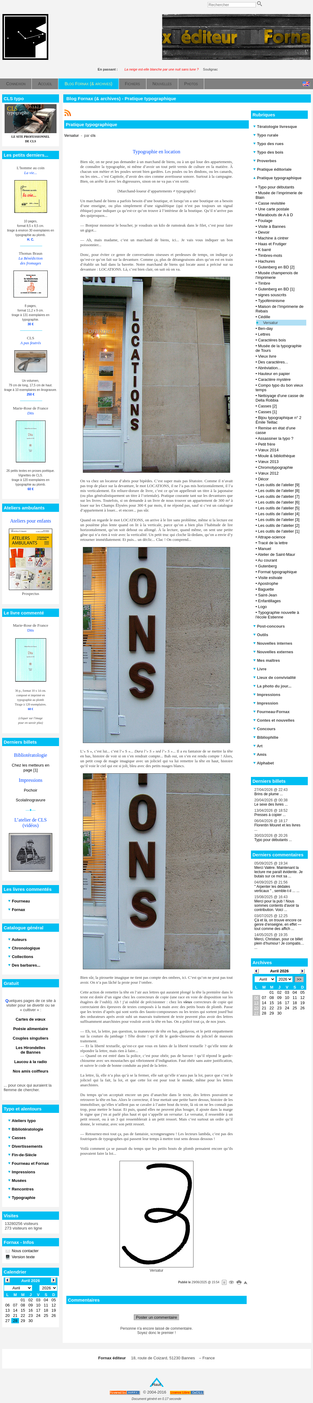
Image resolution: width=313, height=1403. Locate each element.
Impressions (266, 694)
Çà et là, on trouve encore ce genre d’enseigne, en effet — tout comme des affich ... (277, 924)
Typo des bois (268, 152)
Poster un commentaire (156, 1317)
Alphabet (263, 763)
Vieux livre (267, 356)
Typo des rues (268, 143)
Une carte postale (273, 209)
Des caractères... (273, 362)
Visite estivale (270, 577)
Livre (260, 669)
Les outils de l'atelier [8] (278, 490)
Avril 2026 (279, 971)
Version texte (23, 1257)
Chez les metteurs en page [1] (31, 767)
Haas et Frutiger (272, 244)
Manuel (264, 548)
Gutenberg (267, 566)
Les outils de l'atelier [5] (278, 508)
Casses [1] (267, 412)
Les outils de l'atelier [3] (278, 519)
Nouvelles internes (272, 643)
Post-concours (269, 626)
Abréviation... (269, 368)
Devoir (264, 232)
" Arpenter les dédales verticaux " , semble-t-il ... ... (277, 888)
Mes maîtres (266, 660)
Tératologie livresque (275, 126)
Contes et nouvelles (273, 720)
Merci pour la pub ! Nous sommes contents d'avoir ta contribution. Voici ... (276, 905)
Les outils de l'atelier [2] (278, 525)
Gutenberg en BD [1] (276, 289)
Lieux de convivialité (274, 677)
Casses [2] (267, 406)
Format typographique (277, 572)
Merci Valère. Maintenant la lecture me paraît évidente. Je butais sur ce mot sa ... (278, 871)
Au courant (267, 560)
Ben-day (265, 328)
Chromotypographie (275, 467)
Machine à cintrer (273, 238)
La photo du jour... (272, 686)
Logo (262, 606)
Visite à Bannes (271, 226)
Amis (260, 754)
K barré (264, 249)
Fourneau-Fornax (271, 711)
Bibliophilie (265, 737)
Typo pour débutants (276, 187)
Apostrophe (268, 583)
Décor (263, 479)
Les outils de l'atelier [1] (278, 531)
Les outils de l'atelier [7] (278, 496)
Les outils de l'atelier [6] (278, 502)
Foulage (265, 220)
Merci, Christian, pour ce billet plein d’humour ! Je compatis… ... (279, 943)
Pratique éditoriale (272, 169)
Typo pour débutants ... (273, 840)
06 (256, 997)
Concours (264, 729)
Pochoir (30, 790)
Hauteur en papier (274, 373)
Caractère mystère (274, 379)
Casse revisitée (271, 203)
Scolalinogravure (31, 800)
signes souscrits (272, 295)
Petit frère (266, 444)
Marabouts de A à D (275, 215)
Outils (260, 634)
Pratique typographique (277, 178)
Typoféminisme (271, 300)
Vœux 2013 (268, 461)
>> (299, 979)
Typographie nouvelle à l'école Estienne (277, 614)
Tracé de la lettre (273, 543)
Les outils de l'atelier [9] (278, 485)
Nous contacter (25, 1250)
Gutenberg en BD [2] (276, 267)
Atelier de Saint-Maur (276, 554)
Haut (156, 1384)
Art (258, 746)
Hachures (266, 261)
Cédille (264, 317)
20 (256, 1008)
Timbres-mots (270, 255)
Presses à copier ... (270, 815)
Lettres (264, 334)
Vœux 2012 (268, 473)
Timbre (264, 283)
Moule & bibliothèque (276, 456)
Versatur (270, 322)
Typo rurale (265, 135)
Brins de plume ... (268, 794)
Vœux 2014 (268, 450)
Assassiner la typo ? (275, 438)
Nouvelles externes (273, 652)
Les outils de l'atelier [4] (278, 514)
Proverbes (264, 161)
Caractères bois (272, 340)
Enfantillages (269, 601)
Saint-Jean (267, 595)
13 (256, 1002)
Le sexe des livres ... (271, 804)
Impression (265, 703)
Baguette (266, 589)
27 (256, 1013)
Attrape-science (271, 537)
